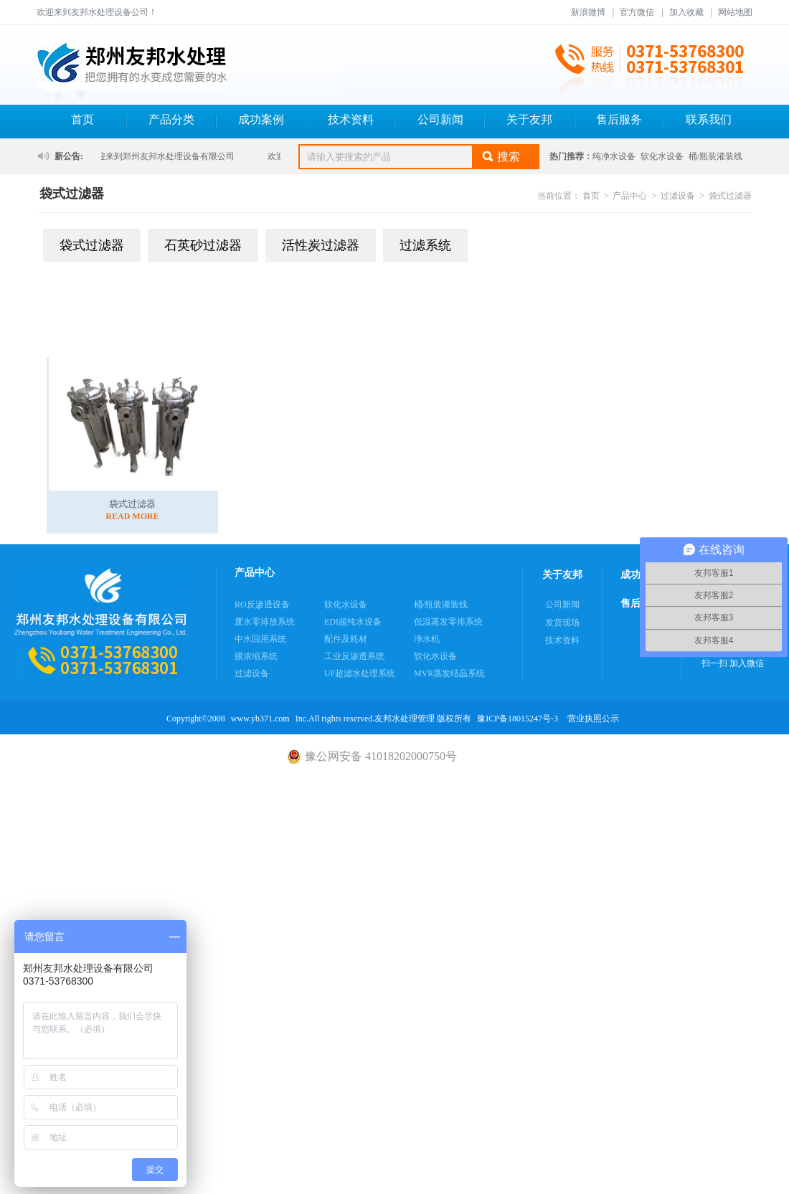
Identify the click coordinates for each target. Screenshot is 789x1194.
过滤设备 (678, 196)
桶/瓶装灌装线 (715, 156)
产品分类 (171, 119)
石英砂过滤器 (203, 245)
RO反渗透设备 (262, 605)
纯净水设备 (614, 156)
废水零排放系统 (265, 622)
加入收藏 (686, 12)
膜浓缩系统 (256, 656)
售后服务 (619, 119)
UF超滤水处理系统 (359, 673)
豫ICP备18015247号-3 (517, 719)
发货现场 (562, 622)
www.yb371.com (260, 719)
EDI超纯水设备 (353, 622)
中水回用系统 (260, 639)
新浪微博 (588, 12)
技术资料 (351, 119)
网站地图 (735, 12)
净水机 (427, 639)
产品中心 (630, 196)
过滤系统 (425, 245)
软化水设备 (662, 156)
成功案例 (261, 119)
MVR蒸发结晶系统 (449, 673)
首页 (82, 119)
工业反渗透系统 (354, 656)
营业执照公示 (593, 719)
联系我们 (709, 119)
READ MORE (132, 516)
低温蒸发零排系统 (448, 622)
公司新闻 (440, 119)
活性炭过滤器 (320, 245)
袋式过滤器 (730, 196)
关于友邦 (529, 119)
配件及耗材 (345, 639)
